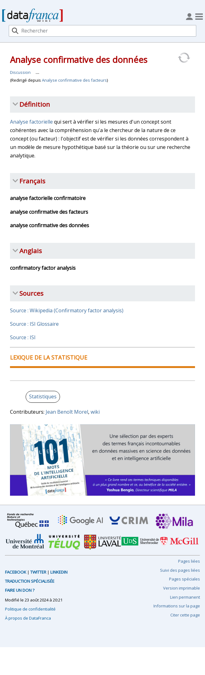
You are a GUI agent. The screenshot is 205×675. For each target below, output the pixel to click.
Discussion (20, 72)
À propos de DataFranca (28, 618)
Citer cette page (185, 615)
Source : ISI (23, 337)
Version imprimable (181, 588)
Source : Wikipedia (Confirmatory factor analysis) (66, 310)
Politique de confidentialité (30, 609)
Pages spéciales (184, 579)
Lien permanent (185, 597)
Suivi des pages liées (180, 570)
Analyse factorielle (31, 121)
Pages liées (189, 561)
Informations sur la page (176, 606)
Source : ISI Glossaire (34, 323)
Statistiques (43, 396)
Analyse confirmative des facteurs (74, 80)
